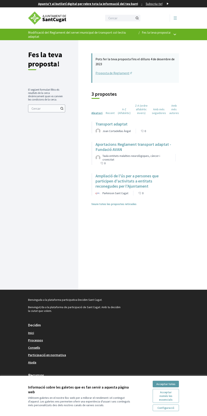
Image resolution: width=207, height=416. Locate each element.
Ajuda (32, 362)
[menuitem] (46, 108)
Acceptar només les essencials (166, 395)
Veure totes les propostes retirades (113, 204)
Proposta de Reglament (114, 73)
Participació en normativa (47, 355)
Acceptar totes (165, 384)
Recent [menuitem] (110, 113)
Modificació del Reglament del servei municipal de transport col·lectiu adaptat (77, 34)
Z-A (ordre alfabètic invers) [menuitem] (141, 109)
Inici (31, 333)
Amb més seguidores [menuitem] (159, 111)
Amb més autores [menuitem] (174, 109)
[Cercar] (122, 18)
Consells (34, 347)
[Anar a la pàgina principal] (55, 18)
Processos (35, 340)
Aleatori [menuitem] (96, 113)
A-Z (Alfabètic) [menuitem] (124, 111)
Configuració (165, 408)
